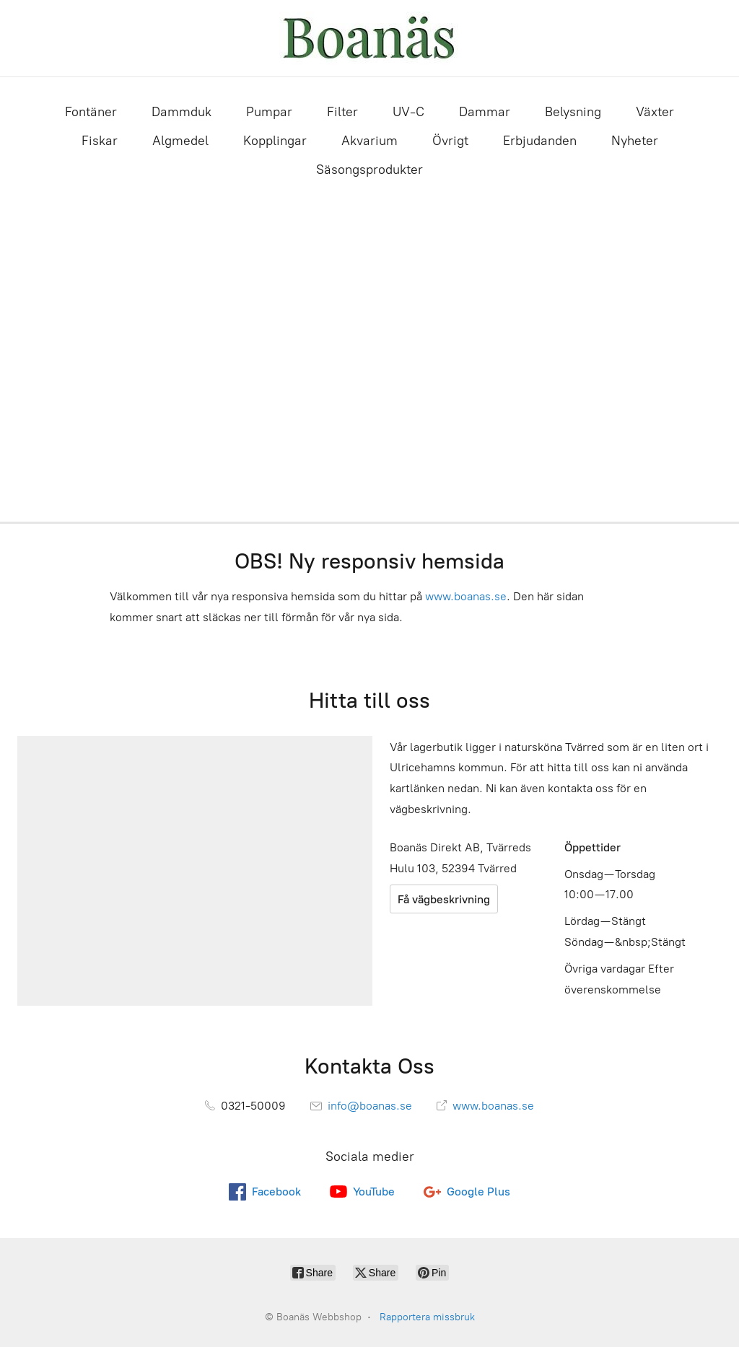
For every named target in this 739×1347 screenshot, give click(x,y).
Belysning (573, 112)
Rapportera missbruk (427, 1317)
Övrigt (450, 141)
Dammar (484, 112)
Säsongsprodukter (369, 169)
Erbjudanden (540, 141)
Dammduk (181, 112)
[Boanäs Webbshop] (369, 38)
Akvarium (369, 141)
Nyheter (634, 141)
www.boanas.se (466, 596)
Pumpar (269, 112)
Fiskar (100, 141)
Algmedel (180, 141)
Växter (655, 112)
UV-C (408, 112)
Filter (342, 112)
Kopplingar (275, 141)
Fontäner (91, 112)
